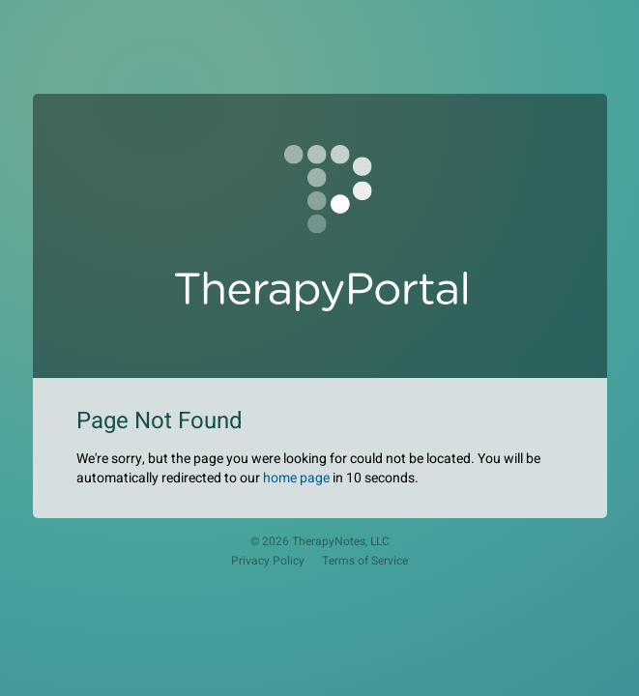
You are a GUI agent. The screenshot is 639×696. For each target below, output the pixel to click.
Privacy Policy (268, 561)
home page (296, 478)
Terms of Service (365, 561)
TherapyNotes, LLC (341, 542)
